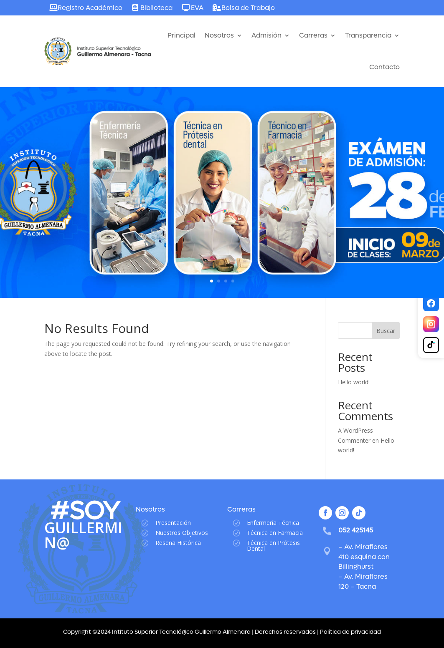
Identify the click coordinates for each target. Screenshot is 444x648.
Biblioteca (156, 7)
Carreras (313, 35)
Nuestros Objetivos (181, 533)
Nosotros (219, 35)
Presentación (173, 523)
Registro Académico (90, 7)
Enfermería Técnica (273, 523)
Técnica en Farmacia (275, 533)
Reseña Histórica (178, 543)
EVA (197, 7)
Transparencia (368, 35)
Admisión (266, 35)
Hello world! (354, 382)
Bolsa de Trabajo (248, 7)
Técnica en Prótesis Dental (273, 545)
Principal (181, 35)
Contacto (384, 67)
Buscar (385, 331)
